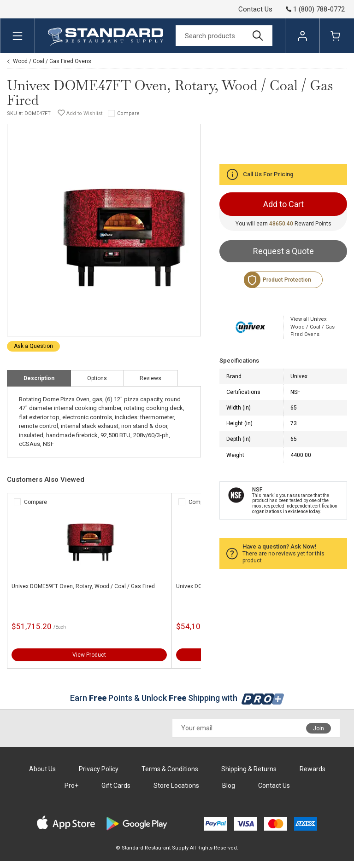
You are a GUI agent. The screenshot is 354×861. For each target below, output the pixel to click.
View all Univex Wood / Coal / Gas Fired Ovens (312, 326)
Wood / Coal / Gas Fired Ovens (52, 61)
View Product (89, 655)
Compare (128, 113)
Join (318, 728)
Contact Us (255, 9)
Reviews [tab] (150, 378)
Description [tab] (39, 378)
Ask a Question (33, 346)
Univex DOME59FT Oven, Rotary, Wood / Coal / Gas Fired (83, 586)
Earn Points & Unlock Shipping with (177, 698)
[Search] (224, 35)
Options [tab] (97, 378)
